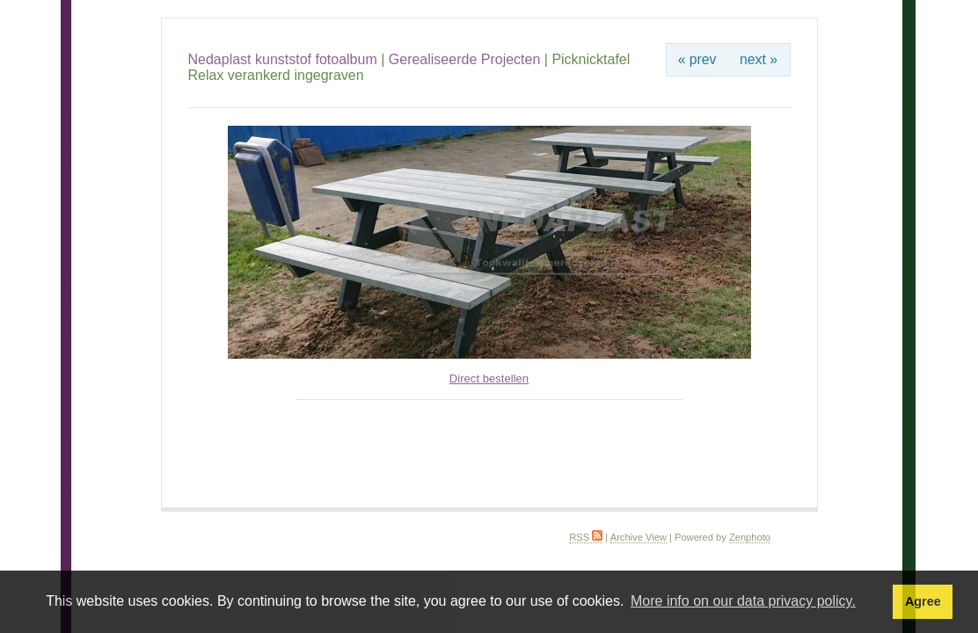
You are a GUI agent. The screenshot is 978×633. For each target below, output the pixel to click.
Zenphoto (749, 537)
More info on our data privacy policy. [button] (743, 600)
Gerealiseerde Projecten (465, 59)
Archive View (638, 537)
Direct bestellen (489, 378)
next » (758, 59)
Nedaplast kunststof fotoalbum (282, 59)
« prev (697, 59)
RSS (585, 537)
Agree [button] (923, 601)
